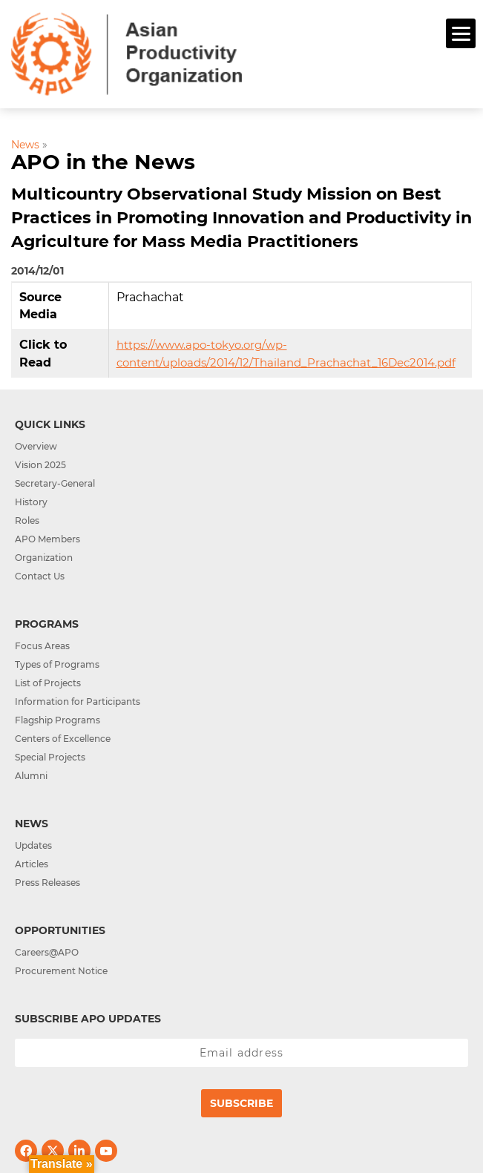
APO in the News (103, 161)
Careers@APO (47, 952)
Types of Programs (57, 664)
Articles (31, 864)
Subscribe (241, 1103)
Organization (44, 557)
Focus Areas (42, 645)
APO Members (47, 539)
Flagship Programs (57, 720)
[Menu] (461, 33)
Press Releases (47, 882)
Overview (36, 446)
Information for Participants (77, 701)
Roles (27, 520)
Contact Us (40, 576)
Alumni (31, 775)
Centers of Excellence (63, 738)
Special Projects (50, 757)
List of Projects (48, 683)
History (31, 501)
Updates (33, 845)
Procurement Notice (61, 970)
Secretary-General (55, 483)
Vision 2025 (40, 464)
